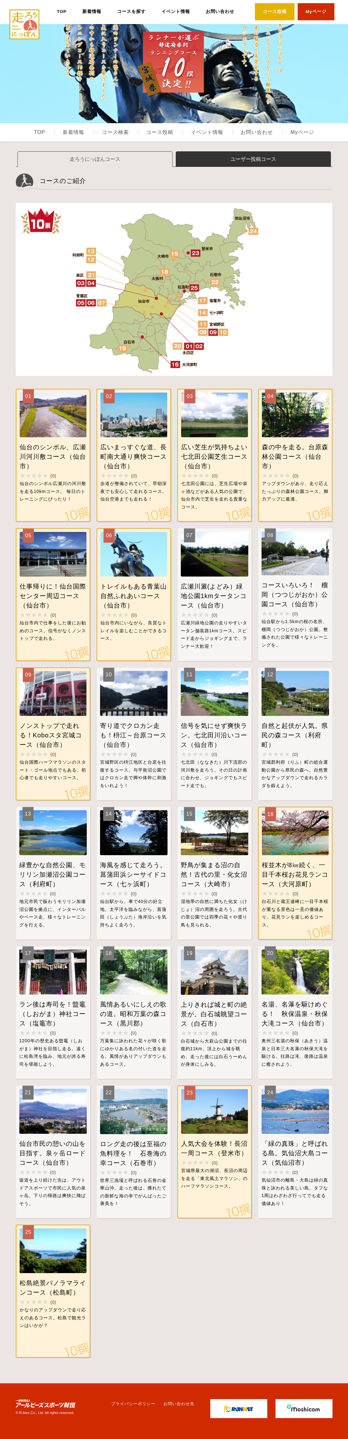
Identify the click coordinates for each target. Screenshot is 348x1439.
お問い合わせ (220, 11)
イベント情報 (175, 11)
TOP (61, 11)
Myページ (316, 11)
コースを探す (131, 11)
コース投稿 (275, 11)
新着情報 (91, 11)
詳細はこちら (53, 455)
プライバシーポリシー (133, 1403)
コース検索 (115, 132)
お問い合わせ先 (178, 1403)
